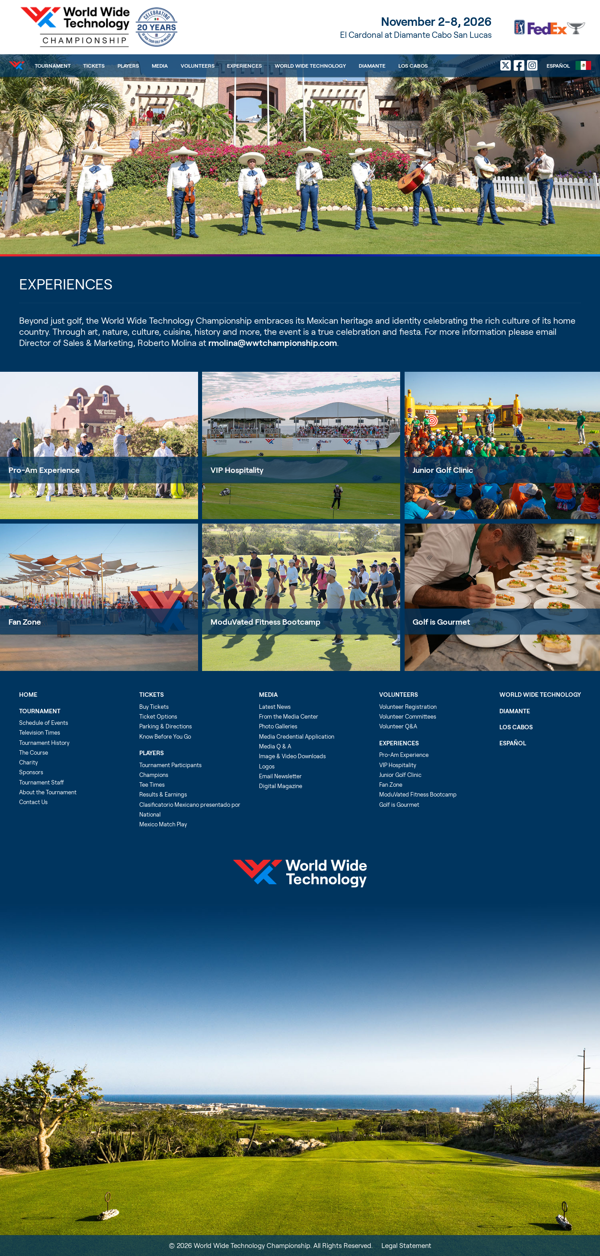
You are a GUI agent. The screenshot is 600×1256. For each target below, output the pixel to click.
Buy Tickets (154, 706)
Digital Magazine (280, 785)
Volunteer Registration (408, 706)
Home (28, 694)
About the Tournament (48, 792)
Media (160, 65)
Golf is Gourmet (399, 804)
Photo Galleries (278, 726)
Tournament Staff (41, 782)
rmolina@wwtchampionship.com (272, 342)
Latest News (275, 706)
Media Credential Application (296, 736)
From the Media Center (288, 716)
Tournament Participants (170, 764)
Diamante (372, 65)
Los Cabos (413, 65)
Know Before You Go (165, 736)
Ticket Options (158, 716)
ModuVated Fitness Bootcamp (265, 621)
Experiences (244, 65)
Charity (28, 762)
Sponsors (31, 772)
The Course (33, 752)
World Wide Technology (310, 65)
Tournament (53, 65)
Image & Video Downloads (292, 756)
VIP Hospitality (237, 469)
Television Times (39, 732)
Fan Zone (24, 621)
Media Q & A (275, 746)
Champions (153, 774)
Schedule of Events (43, 722)
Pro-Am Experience (44, 469)
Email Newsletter (280, 776)
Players (128, 65)
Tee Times (152, 784)
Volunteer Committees (407, 716)
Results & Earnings (163, 794)
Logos (267, 766)
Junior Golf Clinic (400, 774)
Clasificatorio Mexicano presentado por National (189, 809)
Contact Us (33, 801)
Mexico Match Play (163, 824)
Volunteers (198, 65)
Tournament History (44, 742)
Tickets (94, 65)
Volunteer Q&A (398, 726)
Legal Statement (406, 1245)
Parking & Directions (165, 726)
